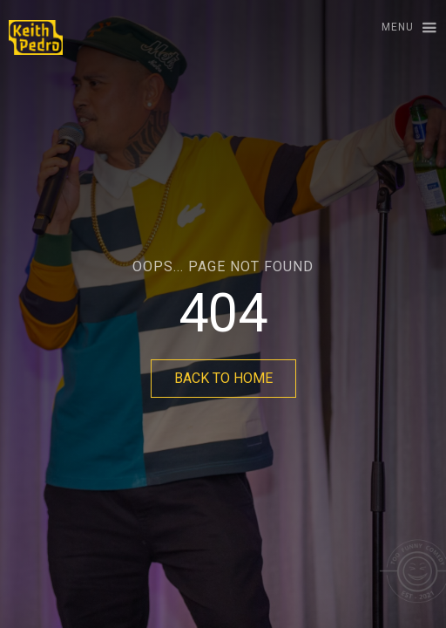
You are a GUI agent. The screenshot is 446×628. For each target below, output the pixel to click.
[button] (401, 28)
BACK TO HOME (223, 378)
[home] (31, 37)
